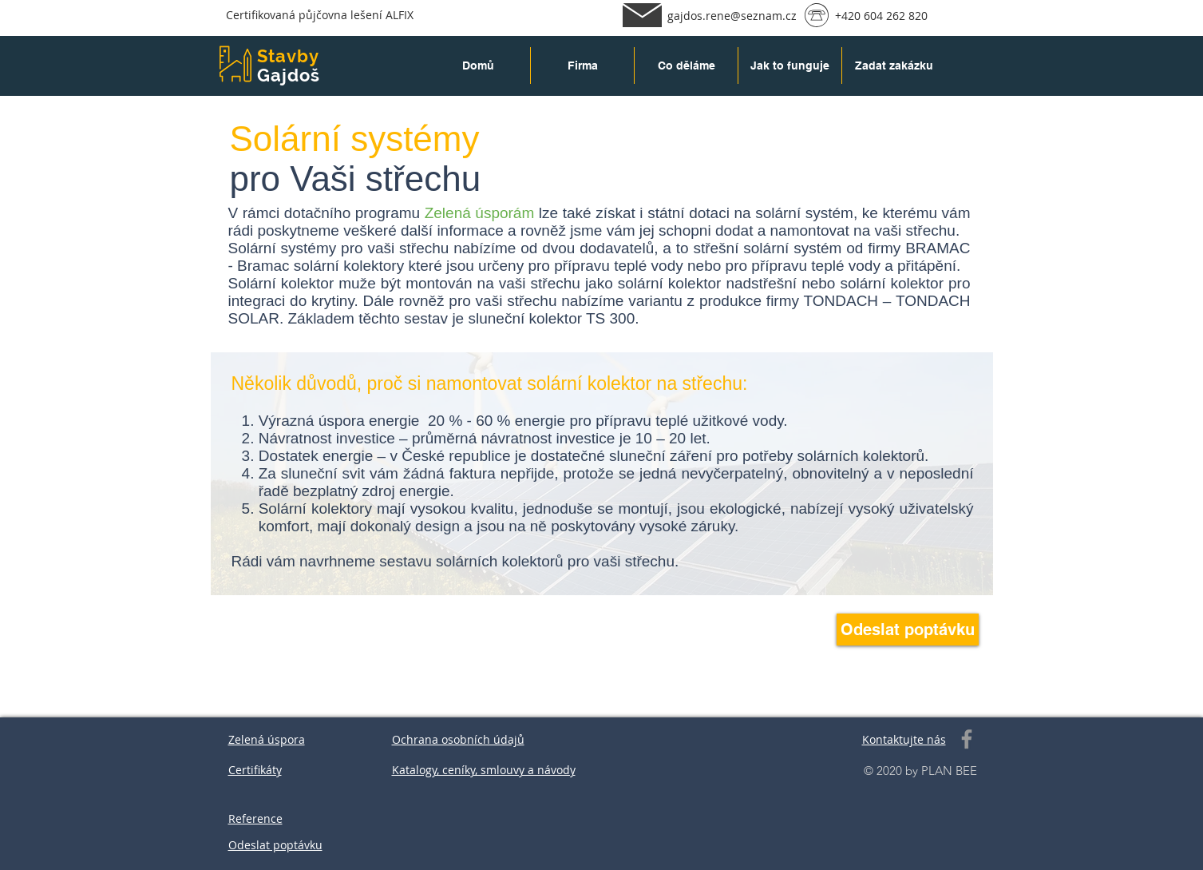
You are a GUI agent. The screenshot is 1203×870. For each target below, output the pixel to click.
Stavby (288, 56)
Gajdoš (289, 75)
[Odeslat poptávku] (908, 630)
